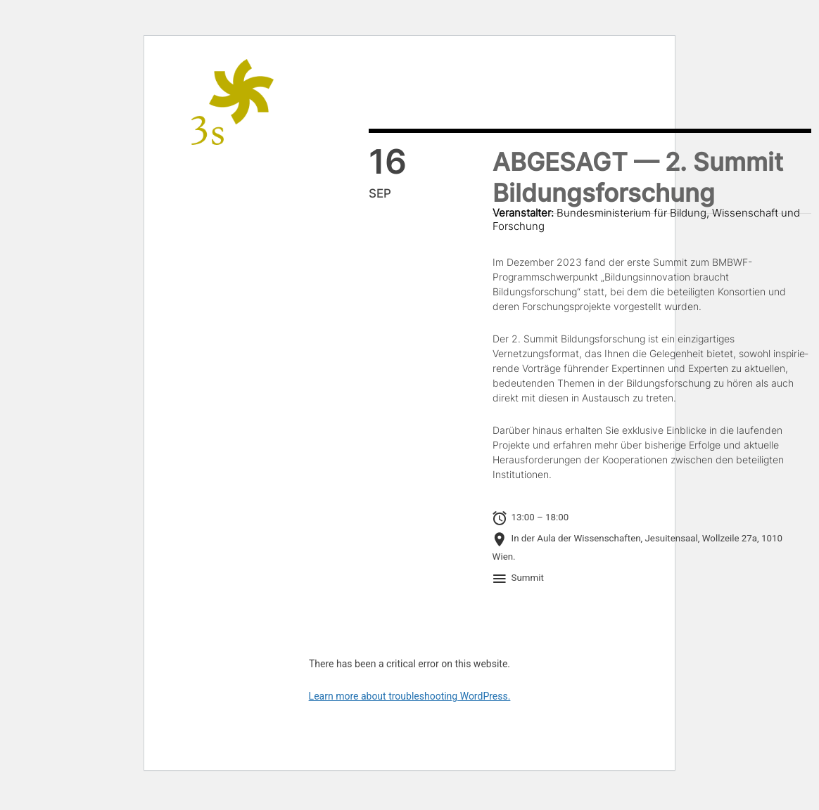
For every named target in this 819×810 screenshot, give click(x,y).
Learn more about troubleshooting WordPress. (410, 696)
